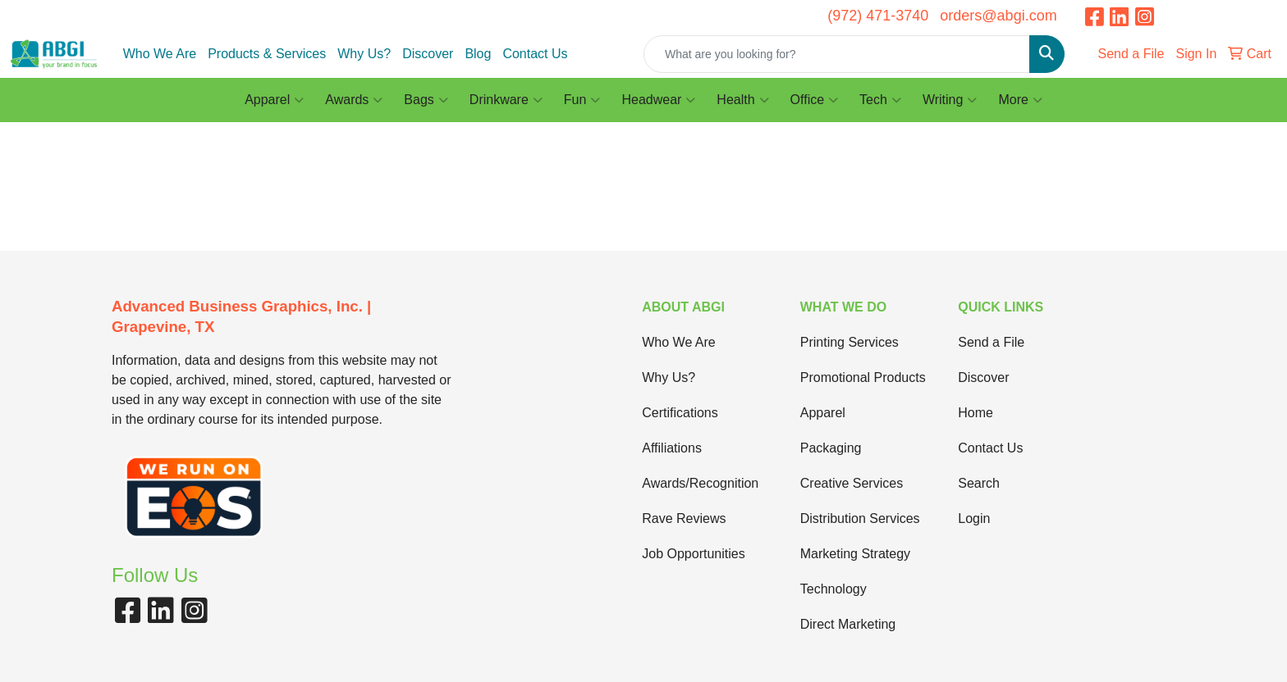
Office (814, 100)
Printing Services (849, 342)
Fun (582, 100)
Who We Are (160, 54)
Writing (950, 100)
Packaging (831, 448)
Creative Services (851, 483)
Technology (833, 589)
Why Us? (364, 54)
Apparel (274, 100)
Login (974, 518)
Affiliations (672, 448)
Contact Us (534, 54)
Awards (353, 100)
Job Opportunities (693, 554)
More (1020, 100)
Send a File (991, 342)
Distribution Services (860, 518)
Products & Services (267, 54)
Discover (427, 54)
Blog (478, 54)
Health (742, 100)
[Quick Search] (837, 54)
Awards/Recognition (700, 483)
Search (979, 483)
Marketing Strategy (855, 554)
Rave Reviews (684, 518)
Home (975, 413)
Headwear (658, 100)
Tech (880, 100)
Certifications (679, 413)
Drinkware (506, 100)
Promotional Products (863, 377)
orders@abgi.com (998, 15)
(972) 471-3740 (877, 15)
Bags (425, 100)
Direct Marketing (847, 624)
